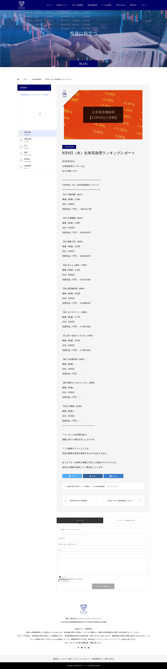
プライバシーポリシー (82, 659)
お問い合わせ (120, 5)
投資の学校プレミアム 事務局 (80, 486)
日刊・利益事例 (77, 5)
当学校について (61, 5)
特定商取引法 (97, 659)
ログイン (144, 5)
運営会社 (133, 5)
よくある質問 (106, 5)
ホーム (49, 5)
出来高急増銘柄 (69, 147)
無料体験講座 (92, 5)
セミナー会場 (66, 659)
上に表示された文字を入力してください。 (71, 579)
